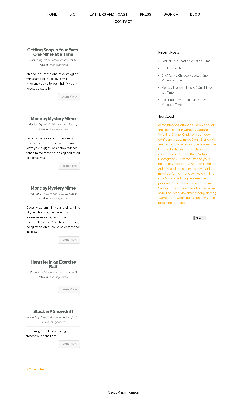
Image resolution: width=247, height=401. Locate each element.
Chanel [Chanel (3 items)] (176, 135)
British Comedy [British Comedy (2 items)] (185, 130)
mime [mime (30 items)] (192, 169)
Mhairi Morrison (53, 60)
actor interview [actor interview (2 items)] (168, 125)
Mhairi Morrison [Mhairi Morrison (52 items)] (176, 169)
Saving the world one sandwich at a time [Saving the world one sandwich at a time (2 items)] (187, 188)
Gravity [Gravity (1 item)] (190, 144)
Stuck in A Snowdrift (53, 311)
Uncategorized (58, 64)
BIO (72, 14)
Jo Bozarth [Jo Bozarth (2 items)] (181, 154)
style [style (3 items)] (161, 193)
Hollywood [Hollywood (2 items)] (199, 149)
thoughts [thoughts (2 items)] (202, 193)
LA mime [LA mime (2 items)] (184, 159)
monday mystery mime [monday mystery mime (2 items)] (198, 173)
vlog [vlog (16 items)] (213, 193)
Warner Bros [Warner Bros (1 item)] (167, 198)
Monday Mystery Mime (53, 118)
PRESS (145, 14)
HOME (52, 14)
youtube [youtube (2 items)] (179, 203)
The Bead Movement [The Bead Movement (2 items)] (181, 193)
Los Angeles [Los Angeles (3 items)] (175, 164)
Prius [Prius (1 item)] (174, 183)
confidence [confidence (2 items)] (166, 139)
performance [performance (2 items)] (196, 178)
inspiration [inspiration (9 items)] (165, 154)
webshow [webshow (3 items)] (199, 198)
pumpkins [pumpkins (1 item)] (186, 183)
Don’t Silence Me (172, 68)
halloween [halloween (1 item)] (203, 144)
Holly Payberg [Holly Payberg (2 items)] (180, 149)
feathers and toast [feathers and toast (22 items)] (171, 144)
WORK (169, 14)
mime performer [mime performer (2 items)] (169, 173)
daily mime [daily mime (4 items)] (183, 139)
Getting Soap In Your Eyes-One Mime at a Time (53, 52)
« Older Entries (36, 369)
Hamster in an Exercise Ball (53, 264)
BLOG (195, 14)
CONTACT (123, 21)
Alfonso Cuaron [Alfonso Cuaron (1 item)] (191, 125)
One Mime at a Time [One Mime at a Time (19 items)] (172, 178)
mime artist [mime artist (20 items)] (204, 169)
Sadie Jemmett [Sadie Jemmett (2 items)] (204, 183)
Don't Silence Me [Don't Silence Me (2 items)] (204, 139)
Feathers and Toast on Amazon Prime (186, 61)
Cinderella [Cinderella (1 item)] (189, 135)
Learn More (69, 96)
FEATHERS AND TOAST (108, 14)
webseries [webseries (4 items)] (184, 198)
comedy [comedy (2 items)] (204, 135)
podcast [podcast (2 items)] (164, 183)
